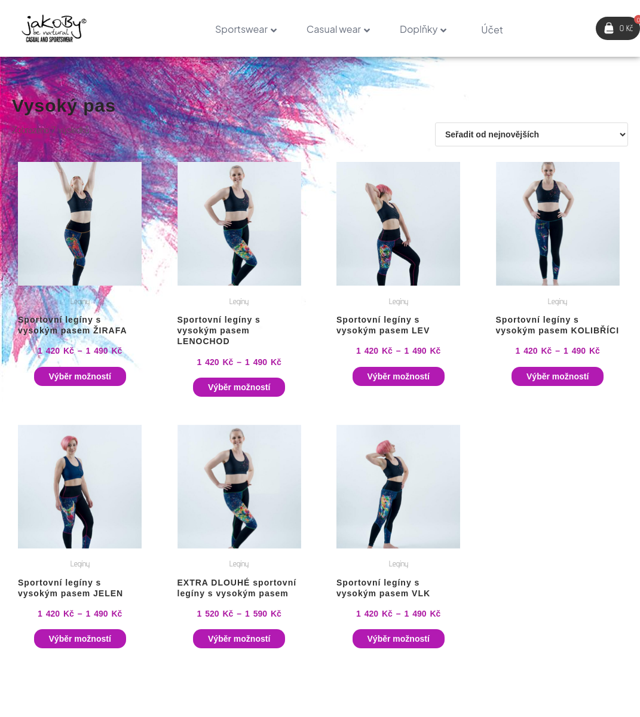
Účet (492, 30)
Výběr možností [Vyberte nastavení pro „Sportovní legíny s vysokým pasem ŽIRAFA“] (80, 376)
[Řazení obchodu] (531, 134)
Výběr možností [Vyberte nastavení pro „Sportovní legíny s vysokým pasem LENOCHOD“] (239, 387)
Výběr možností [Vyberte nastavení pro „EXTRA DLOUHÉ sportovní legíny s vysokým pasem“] (239, 639)
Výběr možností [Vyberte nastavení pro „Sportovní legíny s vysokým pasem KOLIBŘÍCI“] (557, 376)
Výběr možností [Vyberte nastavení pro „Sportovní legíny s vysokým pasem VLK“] (399, 639)
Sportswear (241, 29)
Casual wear (334, 29)
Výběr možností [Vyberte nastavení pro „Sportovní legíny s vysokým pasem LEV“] (399, 376)
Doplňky (418, 29)
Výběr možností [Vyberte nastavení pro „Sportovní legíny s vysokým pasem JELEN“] (80, 639)
